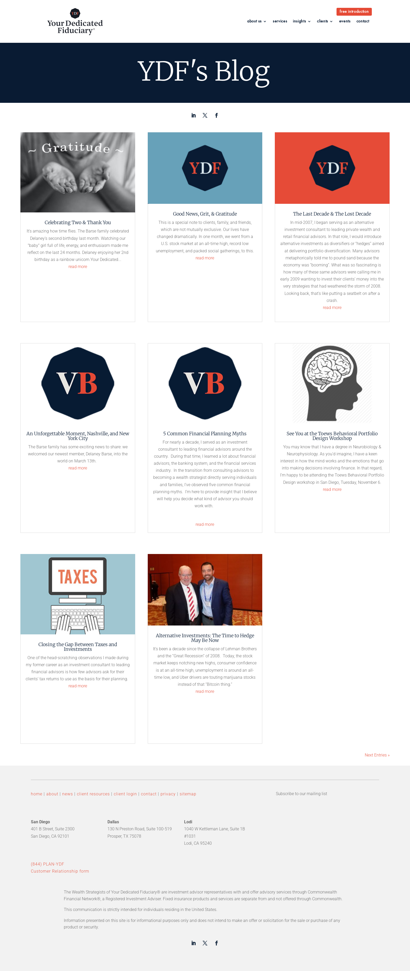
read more (78, 266)
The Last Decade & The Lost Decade (332, 214)
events (345, 21)
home (36, 793)
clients (322, 21)
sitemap (188, 793)
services (280, 21)
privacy (168, 793)
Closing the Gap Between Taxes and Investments (77, 646)
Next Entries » (377, 755)
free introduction (354, 12)
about (52, 793)
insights (299, 21)
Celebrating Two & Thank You (78, 222)
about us (254, 21)
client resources (93, 793)
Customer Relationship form (60, 871)
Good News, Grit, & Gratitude (205, 214)
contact (362, 21)
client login (125, 793)
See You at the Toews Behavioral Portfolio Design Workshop (332, 436)
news (67, 793)
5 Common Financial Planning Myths (205, 434)
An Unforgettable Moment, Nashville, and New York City (77, 436)
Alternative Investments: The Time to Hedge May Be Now (205, 638)
